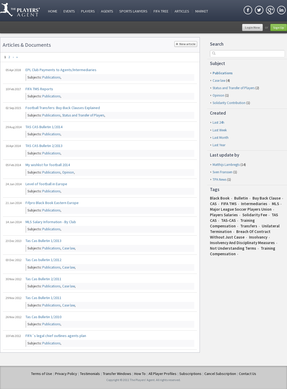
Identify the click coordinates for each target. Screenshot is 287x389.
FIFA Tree (161, 11)
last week (220, 130)
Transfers (248, 225)
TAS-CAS (228, 220)
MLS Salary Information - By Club (51, 221)
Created (218, 113)
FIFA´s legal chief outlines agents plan (56, 335)
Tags (215, 189)
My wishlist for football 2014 (48, 164)
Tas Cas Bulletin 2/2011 (43, 278)
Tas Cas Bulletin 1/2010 (43, 316)
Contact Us (247, 373)
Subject (217, 63)
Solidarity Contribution (229, 103)
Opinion (218, 95)
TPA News (219, 179)
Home (52, 11)
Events (69, 11)
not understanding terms (233, 248)
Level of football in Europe (46, 183)
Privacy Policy (66, 373)
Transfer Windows (117, 373)
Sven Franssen (223, 172)
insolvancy (258, 237)
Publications (223, 73)
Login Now (252, 27)
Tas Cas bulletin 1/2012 (43, 259)
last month (221, 137)
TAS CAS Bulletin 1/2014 (44, 126)
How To (140, 373)
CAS (213, 203)
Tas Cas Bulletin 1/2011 (43, 297)
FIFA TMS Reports (39, 89)
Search (216, 44)
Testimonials (90, 373)
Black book (220, 198)
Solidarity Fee (254, 214)
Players (88, 11)
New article (186, 44)
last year (219, 145)
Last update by (224, 155)
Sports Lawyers (133, 11)
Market (201, 11)
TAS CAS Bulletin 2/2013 (44, 145)
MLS (275, 203)
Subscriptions (190, 373)
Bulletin (241, 198)
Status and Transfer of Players (234, 88)
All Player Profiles (162, 373)
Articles (182, 11)
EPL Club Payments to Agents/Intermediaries (61, 69)
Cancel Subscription (220, 373)
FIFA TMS (229, 203)
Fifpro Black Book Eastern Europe (52, 202)
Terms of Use (41, 373)
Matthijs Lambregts (226, 164)
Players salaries (224, 214)
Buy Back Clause (266, 198)
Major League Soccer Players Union (241, 209)
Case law (219, 80)
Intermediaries (254, 203)
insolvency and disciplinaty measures (242, 242)
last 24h (218, 122)
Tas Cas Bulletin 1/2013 (43, 240)
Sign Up (278, 27)
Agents (107, 11)
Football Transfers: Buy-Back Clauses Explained (63, 107)
